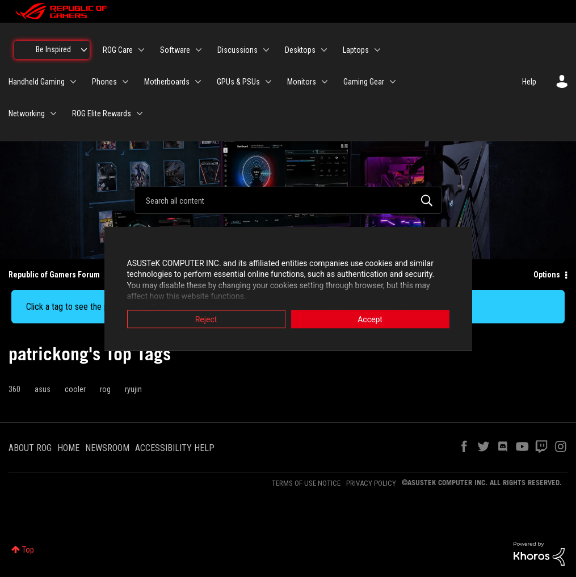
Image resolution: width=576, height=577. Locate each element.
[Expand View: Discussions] (266, 50)
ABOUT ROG (30, 448)
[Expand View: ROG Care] (141, 50)
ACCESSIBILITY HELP (175, 448)
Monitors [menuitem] (301, 81)
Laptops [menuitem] (356, 49)
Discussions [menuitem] (237, 49)
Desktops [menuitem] (300, 49)
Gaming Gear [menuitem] (363, 81)
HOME (68, 448)
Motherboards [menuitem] (167, 81)
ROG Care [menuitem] (118, 49)
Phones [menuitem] (104, 81)
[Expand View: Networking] (53, 113)
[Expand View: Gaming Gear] (392, 82)
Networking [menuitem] (27, 113)
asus (43, 389)
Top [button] (28, 549)
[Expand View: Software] (198, 50)
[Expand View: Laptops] (377, 50)
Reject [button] (206, 318)
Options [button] (546, 274)
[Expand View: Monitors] (324, 82)
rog (105, 389)
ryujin (133, 389)
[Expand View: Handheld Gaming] (73, 82)
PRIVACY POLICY (371, 483)
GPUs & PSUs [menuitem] (238, 81)
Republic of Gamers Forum (54, 274)
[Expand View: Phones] (125, 82)
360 (14, 389)
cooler (75, 389)
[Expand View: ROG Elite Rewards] (139, 113)
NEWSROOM (107, 448)
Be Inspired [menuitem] (53, 49)
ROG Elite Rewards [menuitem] (101, 113)
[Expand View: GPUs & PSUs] (268, 82)
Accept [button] (370, 318)
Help (529, 81)
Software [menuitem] (175, 49)
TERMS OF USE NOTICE (306, 483)
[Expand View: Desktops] (324, 50)
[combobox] (288, 200)
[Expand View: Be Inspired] (84, 49)
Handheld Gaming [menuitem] (37, 81)
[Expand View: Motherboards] (198, 82)
